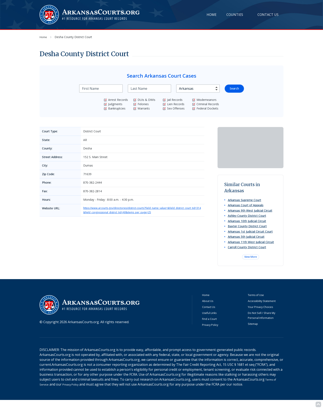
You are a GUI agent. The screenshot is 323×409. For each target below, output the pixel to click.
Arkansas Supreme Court (245, 200)
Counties (234, 14)
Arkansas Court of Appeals (246, 206)
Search (233, 88)
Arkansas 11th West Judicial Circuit (251, 248)
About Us (209, 309)
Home (212, 14)
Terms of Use (258, 303)
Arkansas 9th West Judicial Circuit (250, 212)
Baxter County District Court (247, 230)
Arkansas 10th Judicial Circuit (247, 224)
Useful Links (211, 321)
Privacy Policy (212, 333)
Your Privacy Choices (264, 315)
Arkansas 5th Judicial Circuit (246, 242)
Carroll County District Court (247, 254)
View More (250, 265)
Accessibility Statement (265, 309)
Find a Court (211, 327)
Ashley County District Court (247, 218)
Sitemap (254, 332)
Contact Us (268, 14)
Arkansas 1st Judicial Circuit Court (250, 236)
